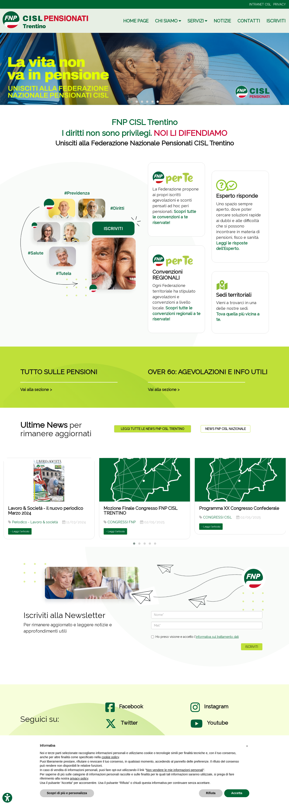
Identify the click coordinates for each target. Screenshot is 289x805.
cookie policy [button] (110, 757)
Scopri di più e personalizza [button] (67, 793)
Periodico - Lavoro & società (35, 522)
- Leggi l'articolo (19, 531)
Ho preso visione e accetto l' (195, 636)
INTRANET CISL (260, 4)
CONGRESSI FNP (122, 522)
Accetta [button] (236, 793)
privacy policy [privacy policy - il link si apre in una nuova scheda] (79, 778)
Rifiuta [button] (210, 793)
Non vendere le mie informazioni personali (174, 770)
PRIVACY (279, 4)
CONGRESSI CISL (217, 517)
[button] (247, 745)
